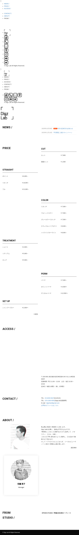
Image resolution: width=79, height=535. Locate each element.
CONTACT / (8, 13)
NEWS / (6, 4)
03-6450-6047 (49, 398)
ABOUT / (7, 16)
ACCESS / (7, 8)
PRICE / (6, 6)
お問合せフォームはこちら (49, 405)
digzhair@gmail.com (52, 403)
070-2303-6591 (50, 400)
